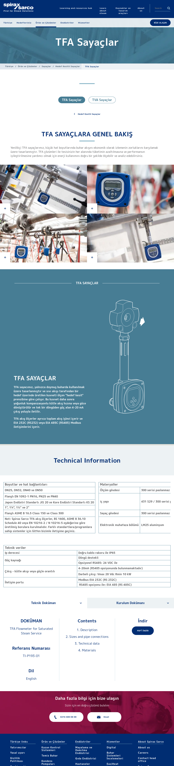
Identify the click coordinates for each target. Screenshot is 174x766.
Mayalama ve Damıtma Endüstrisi (83, 750)
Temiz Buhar (49, 755)
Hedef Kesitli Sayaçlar (68, 66)
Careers (143, 752)
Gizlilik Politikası (16, 759)
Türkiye (9, 66)
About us (144, 747)
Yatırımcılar (18, 747)
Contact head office (147, 759)
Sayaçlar (46, 66)
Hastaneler (82, 763)
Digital (111, 747)
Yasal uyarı (17, 752)
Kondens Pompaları (48, 762)
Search (168, 8)
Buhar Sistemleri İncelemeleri (115, 755)
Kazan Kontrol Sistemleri (50, 749)
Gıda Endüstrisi (85, 758)
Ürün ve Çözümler (27, 66)
